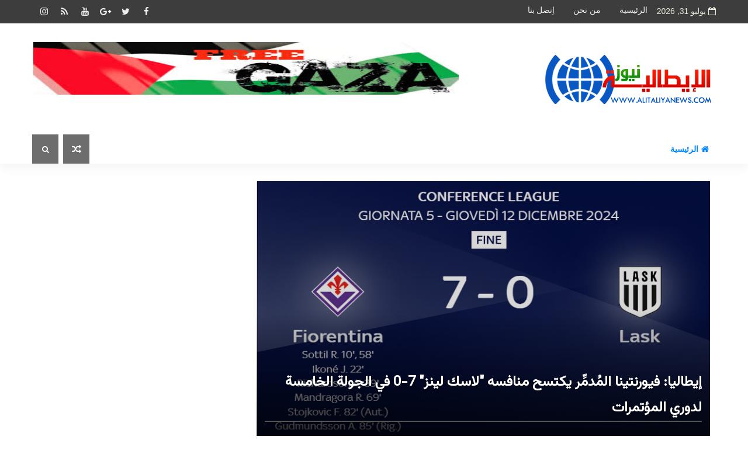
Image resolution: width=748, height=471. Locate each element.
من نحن (587, 10)
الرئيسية (633, 10)
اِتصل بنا (541, 10)
